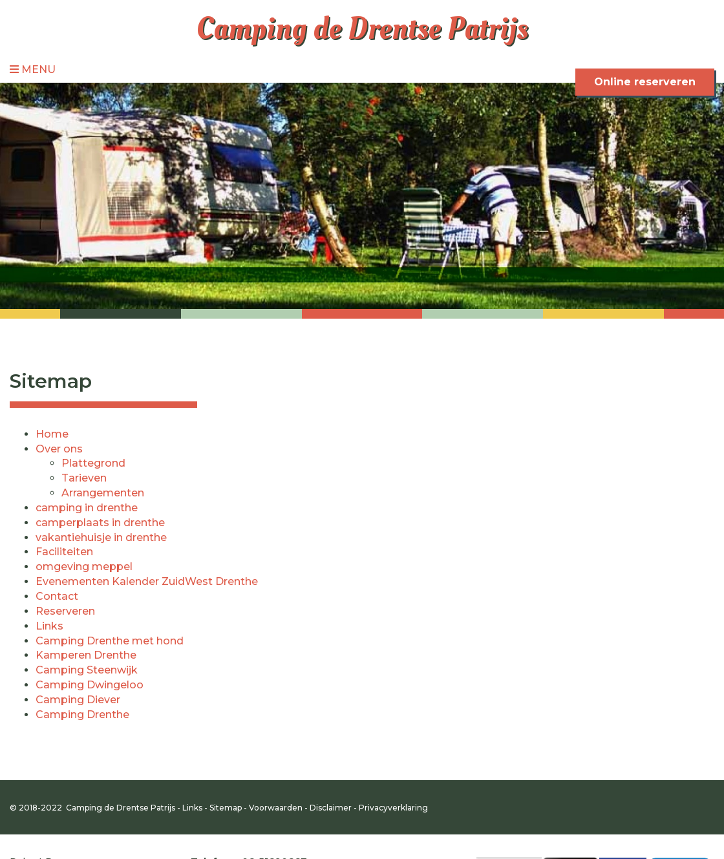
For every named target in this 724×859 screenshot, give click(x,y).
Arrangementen (102, 493)
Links (49, 626)
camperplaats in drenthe (100, 522)
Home (52, 434)
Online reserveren (645, 82)
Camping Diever (78, 700)
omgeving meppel (84, 566)
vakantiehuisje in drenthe (101, 537)
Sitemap (225, 807)
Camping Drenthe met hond (110, 641)
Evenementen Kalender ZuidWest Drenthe (147, 581)
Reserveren (65, 611)
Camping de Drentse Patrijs (362, 28)
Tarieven (84, 478)
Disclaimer (331, 807)
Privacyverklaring (393, 807)
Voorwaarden (276, 807)
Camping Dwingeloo (90, 685)
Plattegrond (93, 463)
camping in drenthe (87, 508)
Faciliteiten (64, 552)
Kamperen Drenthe (86, 655)
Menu (33, 69)
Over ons (59, 449)
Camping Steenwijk (87, 670)
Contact (57, 596)
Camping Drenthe (82, 714)
